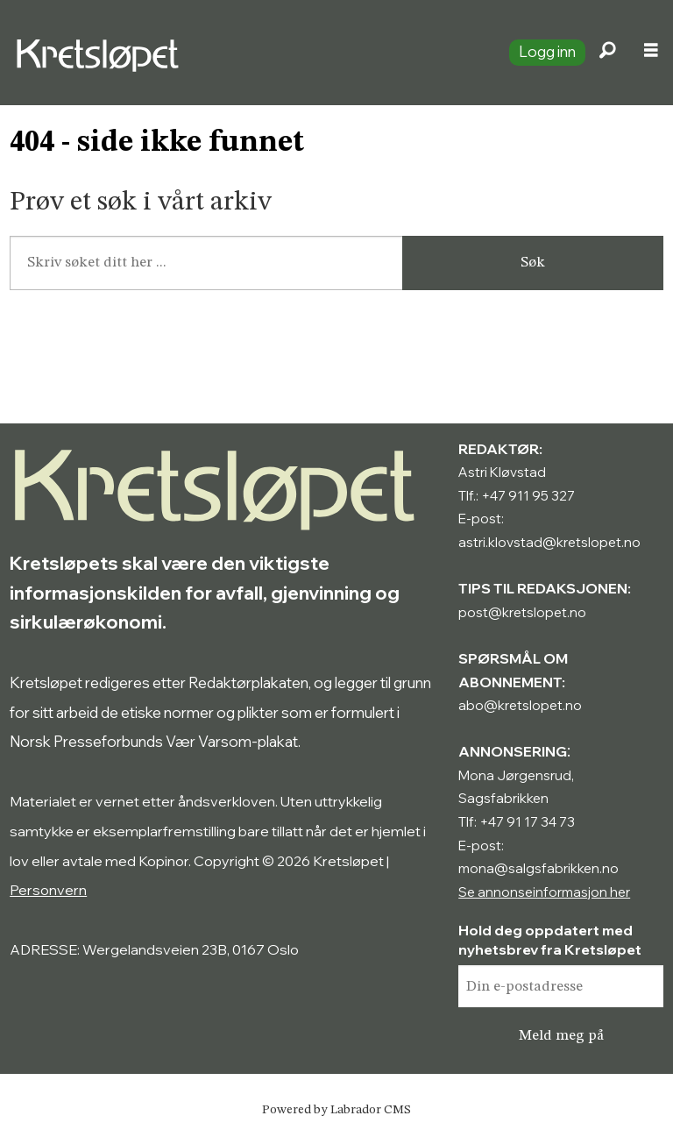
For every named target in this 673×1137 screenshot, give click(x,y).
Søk (533, 262)
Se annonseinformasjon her (544, 892)
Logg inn (547, 51)
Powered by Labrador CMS (336, 1110)
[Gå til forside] (101, 52)
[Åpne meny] (651, 53)
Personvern (48, 890)
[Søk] (607, 52)
